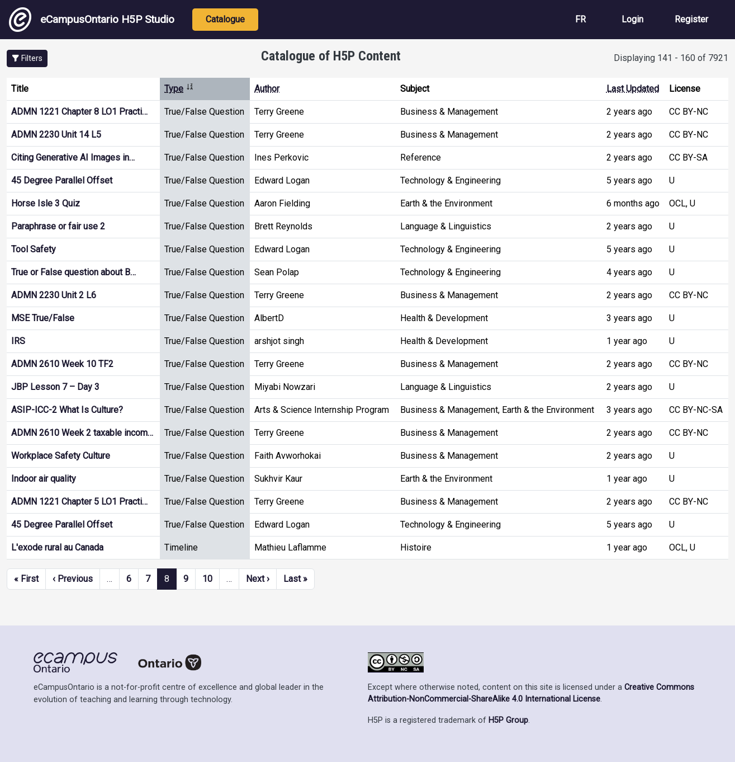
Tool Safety (33, 249)
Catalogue (225, 19)
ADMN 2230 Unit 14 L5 (56, 134)
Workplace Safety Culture (60, 455)
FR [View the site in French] (580, 19)
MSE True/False (42, 318)
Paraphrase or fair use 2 (58, 226)
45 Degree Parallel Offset (61, 180)
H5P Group (508, 720)
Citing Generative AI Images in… (73, 157)
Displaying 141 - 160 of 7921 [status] (671, 58)
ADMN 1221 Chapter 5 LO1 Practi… (79, 501)
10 (207, 578)
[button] (27, 58)
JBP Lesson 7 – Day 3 (55, 387)
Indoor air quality (43, 478)
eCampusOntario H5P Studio (91, 19)
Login (632, 19)
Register (691, 19)
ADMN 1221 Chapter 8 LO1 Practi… (79, 111)
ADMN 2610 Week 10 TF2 (62, 364)
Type (179, 88)
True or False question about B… (73, 272)
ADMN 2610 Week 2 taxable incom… (82, 432)
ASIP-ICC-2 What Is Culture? (67, 409)
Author (266, 88)
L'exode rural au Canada (57, 547)
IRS (18, 341)
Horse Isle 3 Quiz (45, 203)
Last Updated (632, 88)
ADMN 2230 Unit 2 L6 (53, 295)
